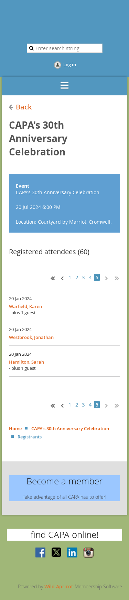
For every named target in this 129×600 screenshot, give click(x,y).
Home (15, 428)
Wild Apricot (58, 586)
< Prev (61, 277)
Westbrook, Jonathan (31, 337)
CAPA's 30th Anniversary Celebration (70, 428)
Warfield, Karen (25, 306)
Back (24, 106)
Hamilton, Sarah (26, 362)
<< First (51, 277)
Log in (69, 64)
